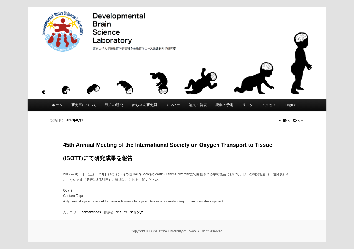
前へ (283, 120)
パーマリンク (133, 212)
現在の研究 (114, 105)
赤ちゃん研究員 (144, 105)
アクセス (269, 105)
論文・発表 (198, 105)
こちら (130, 180)
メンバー (173, 105)
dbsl (119, 212)
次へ (298, 120)
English (291, 105)
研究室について (84, 105)
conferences (91, 212)
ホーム (57, 105)
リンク (247, 105)
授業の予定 (224, 105)
